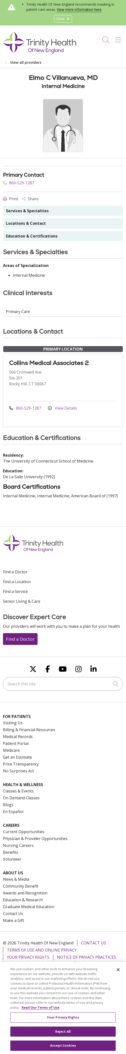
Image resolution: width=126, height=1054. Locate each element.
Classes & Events (18, 791)
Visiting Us (13, 723)
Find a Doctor (15, 572)
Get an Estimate (17, 757)
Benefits (10, 852)
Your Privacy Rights (28, 957)
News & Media (16, 879)
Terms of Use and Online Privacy (42, 950)
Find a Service (15, 591)
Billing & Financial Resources (29, 729)
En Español (13, 811)
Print (10, 198)
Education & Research (23, 900)
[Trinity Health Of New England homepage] (39, 52)
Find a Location (17, 581)
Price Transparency (21, 764)
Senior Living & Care (21, 601)
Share (30, 198)
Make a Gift (13, 920)
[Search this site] (63, 684)
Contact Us (13, 913)
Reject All (63, 1034)
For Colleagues (95, 964)
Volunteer (12, 859)
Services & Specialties (27, 210)
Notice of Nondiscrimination (39, 964)
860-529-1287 (18, 183)
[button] (119, 38)
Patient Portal (15, 743)
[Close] (118, 972)
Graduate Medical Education (28, 906)
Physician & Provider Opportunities (35, 838)
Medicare (11, 750)
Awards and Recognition (25, 893)
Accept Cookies (63, 1048)
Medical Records (18, 736)
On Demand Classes (21, 798)
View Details (62, 408)
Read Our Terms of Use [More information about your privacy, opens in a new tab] (40, 1010)
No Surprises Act (18, 771)
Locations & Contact (26, 223)
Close (63, 18)
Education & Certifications (31, 236)
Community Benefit (20, 886)
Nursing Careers (18, 845)
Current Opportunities (23, 831)
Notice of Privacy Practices (86, 957)
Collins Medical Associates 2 (49, 363)
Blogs (8, 804)
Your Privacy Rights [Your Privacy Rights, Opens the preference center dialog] (63, 1020)
